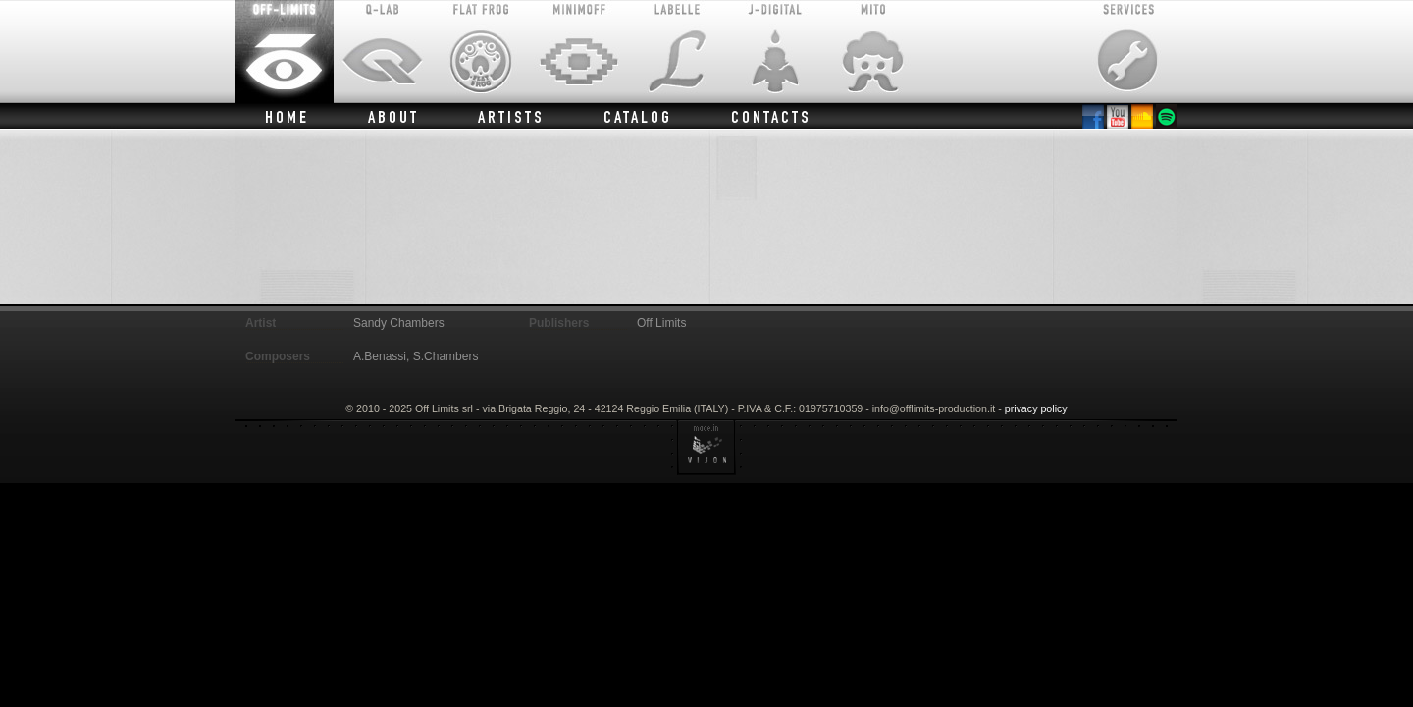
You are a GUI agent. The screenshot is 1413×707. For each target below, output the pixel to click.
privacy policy (1036, 408)
